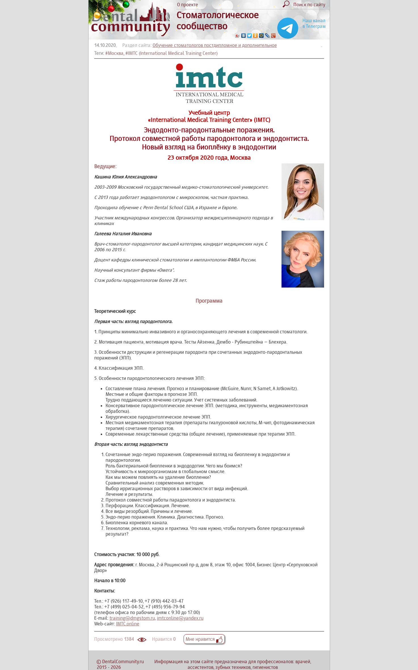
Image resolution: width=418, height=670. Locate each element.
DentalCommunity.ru (123, 661)
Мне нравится (204, 639)
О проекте (187, 4)
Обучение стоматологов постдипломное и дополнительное (215, 45)
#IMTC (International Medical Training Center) (171, 53)
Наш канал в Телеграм (314, 23)
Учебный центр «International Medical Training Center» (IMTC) (209, 116)
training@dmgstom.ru (132, 618)
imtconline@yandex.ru (180, 618)
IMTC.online (127, 624)
